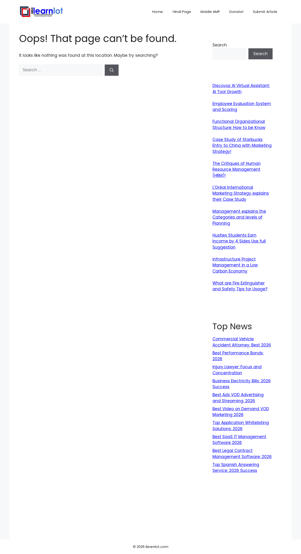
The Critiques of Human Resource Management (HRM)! (236, 169)
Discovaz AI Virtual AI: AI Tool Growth (241, 89)
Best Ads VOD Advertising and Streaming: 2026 (238, 398)
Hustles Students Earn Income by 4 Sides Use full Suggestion (239, 241)
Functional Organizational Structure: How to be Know (238, 124)
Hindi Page (182, 11)
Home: (157, 11)
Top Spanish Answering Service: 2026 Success (235, 468)
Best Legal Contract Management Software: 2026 (242, 453)
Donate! (236, 11)
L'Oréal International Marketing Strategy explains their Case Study (240, 193)
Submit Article (265, 11)
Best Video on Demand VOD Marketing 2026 (240, 412)
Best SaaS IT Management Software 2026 (239, 440)
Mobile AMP (210, 11)
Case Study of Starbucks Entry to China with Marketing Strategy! (242, 145)
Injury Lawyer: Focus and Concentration (237, 370)
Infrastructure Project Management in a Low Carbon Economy (235, 265)
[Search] (112, 70)
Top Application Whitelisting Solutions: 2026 (240, 426)
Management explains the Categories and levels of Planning (239, 217)
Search (219, 45)
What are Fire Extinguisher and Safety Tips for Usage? (239, 286)
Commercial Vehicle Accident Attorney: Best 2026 (241, 342)
